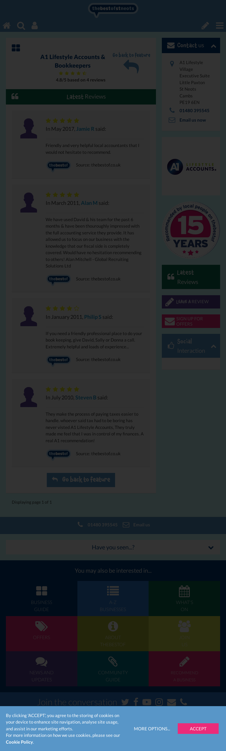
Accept (198, 728)
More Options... (152, 728)
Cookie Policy (19, 742)
